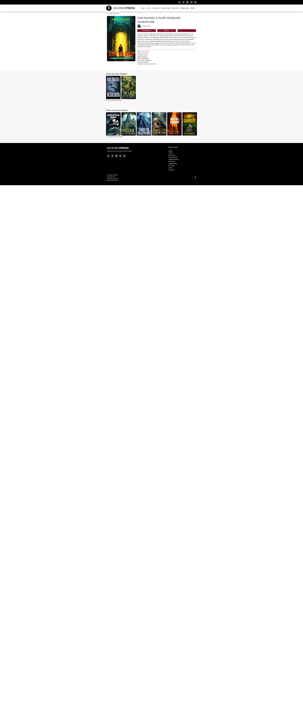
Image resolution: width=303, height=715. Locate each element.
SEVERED (124, 8)
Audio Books (165, 8)
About (170, 168)
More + (193, 8)
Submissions (184, 8)
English (146, 55)
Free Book (175, 8)
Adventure (116, 13)
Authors (171, 166)
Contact (171, 170)
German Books (173, 159)
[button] (186, 30)
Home (143, 8)
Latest (148, 8)
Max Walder (147, 26)
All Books (156, 8)
